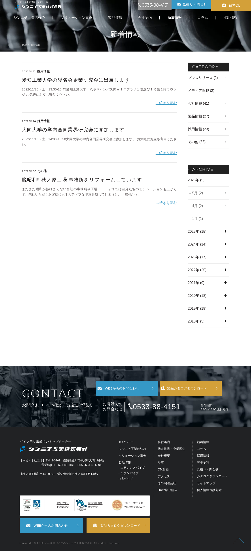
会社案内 (164, 442)
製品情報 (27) (198, 116)
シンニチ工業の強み (132, 449)
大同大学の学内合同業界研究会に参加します (73, 129)
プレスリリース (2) (203, 78)
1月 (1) (197, 219)
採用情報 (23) (198, 129)
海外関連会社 (167, 483)
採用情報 (203, 456)
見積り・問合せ (208, 469)
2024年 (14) (197, 244)
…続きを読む (167, 102)
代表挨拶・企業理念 (171, 449)
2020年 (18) (197, 296)
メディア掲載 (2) (201, 90)
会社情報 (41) (198, 103)
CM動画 (163, 469)
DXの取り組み (167, 490)
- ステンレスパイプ (132, 468)
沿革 (161, 463)
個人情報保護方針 (209, 490)
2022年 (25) (197, 270)
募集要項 (203, 463)
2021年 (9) (196, 283)
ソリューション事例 (132, 456)
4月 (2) (197, 206)
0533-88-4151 (161, 406)
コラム (201, 449)
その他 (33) (197, 142)
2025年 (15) (197, 231)
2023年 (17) (197, 257)
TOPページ (126, 442)
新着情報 (203, 442)
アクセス (164, 476)
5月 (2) (197, 193)
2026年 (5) (196, 180)
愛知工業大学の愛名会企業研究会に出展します (76, 80)
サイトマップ (206, 483)
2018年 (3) (196, 321)
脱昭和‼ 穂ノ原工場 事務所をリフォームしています (82, 177)
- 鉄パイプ (126, 478)
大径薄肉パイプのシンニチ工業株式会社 (68, 542)
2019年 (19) (197, 308)
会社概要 (164, 456)
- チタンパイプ (129, 473)
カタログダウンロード (212, 476)
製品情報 (125, 463)
